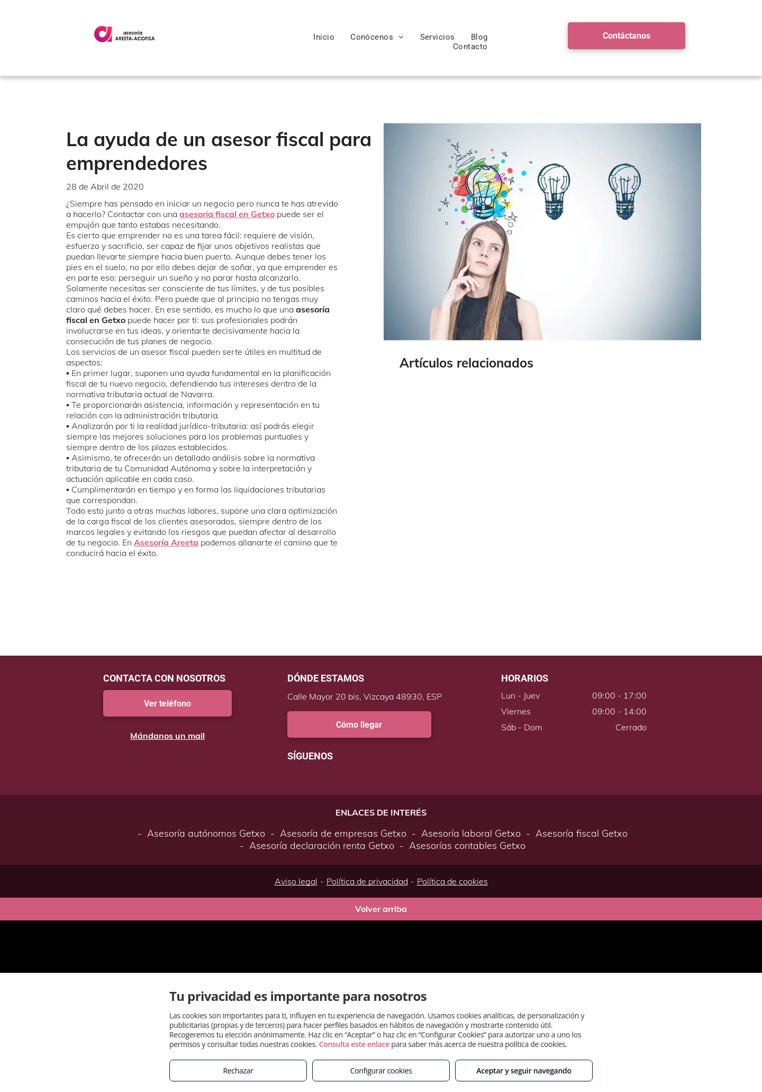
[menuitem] (323, 37)
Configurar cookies (381, 1071)
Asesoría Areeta (166, 542)
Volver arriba (381, 908)
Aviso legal (296, 881)
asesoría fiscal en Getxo (227, 214)
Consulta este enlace (354, 1044)
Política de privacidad (367, 881)
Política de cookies (452, 881)
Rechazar (238, 1071)
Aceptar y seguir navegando (523, 1071)
